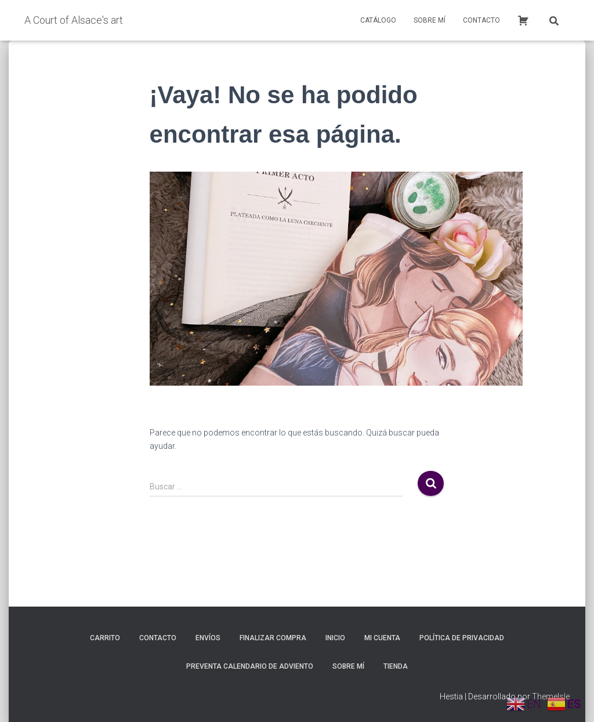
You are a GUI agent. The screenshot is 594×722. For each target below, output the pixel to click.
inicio (335, 638)
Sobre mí (430, 20)
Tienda (395, 666)
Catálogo (378, 20)
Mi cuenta (382, 638)
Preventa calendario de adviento (249, 666)
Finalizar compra (273, 638)
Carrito (105, 638)
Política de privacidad (461, 638)
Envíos (207, 638)
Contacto (481, 20)
